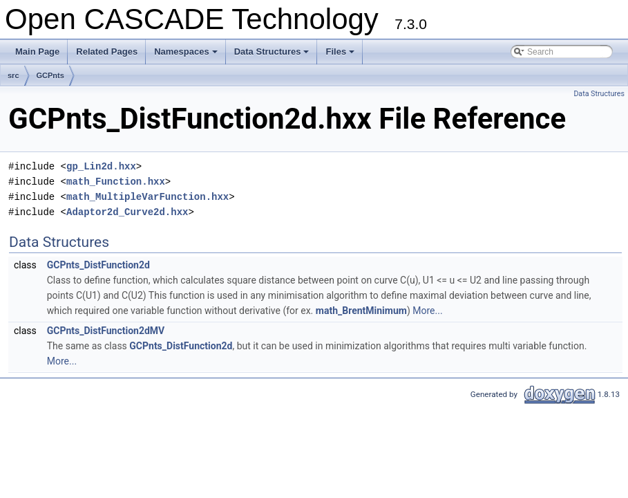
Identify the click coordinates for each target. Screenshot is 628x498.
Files (340, 55)
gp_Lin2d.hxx (101, 166)
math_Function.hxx (115, 181)
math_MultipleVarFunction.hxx (147, 196)
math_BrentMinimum (361, 310)
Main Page (37, 51)
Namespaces (187, 55)
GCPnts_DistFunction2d (98, 264)
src (13, 75)
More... (427, 310)
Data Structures (273, 55)
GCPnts (50, 75)
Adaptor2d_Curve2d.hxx (127, 212)
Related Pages (106, 51)
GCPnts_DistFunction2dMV (106, 330)
